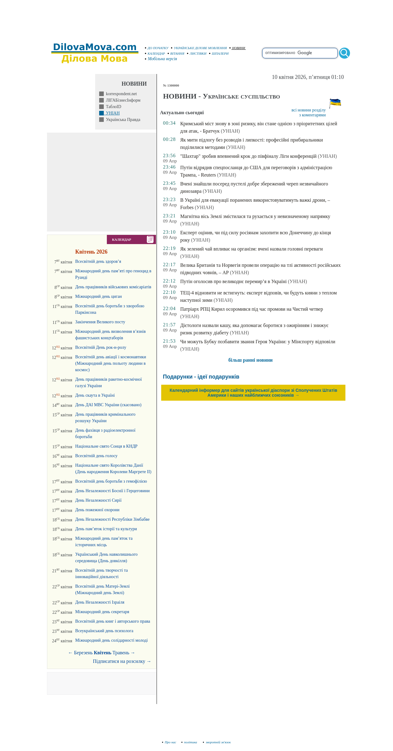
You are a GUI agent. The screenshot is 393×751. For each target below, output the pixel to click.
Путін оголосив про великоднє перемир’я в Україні (233, 281)
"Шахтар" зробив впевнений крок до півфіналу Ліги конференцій (248, 156)
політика (190, 742)
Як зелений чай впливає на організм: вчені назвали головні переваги (251, 248)
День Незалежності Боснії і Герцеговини (112, 490)
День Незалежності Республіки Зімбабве (112, 519)
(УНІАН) (230, 131)
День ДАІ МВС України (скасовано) (108, 405)
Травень (120, 652)
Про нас (169, 742)
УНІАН (112, 113)
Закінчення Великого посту (100, 322)
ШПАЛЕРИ (218, 53)
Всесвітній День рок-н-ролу (100, 347)
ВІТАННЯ (176, 53)
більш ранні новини (250, 360)
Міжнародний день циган (98, 296)
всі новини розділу (308, 110)
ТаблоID (112, 106)
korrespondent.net (120, 93)
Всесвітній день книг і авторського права (112, 621)
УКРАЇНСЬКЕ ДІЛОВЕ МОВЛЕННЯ (199, 48)
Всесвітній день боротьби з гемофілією (111, 481)
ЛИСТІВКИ (196, 53)
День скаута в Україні (95, 395)
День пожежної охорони (97, 510)
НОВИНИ (237, 48)
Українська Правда (122, 119)
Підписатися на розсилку (122, 661)
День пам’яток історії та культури (106, 529)
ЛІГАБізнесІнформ (122, 100)
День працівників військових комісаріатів (113, 287)
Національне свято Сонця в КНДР (106, 446)
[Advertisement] (196, 18)
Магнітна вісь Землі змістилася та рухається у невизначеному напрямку (255, 216)
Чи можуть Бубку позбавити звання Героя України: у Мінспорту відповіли (257, 341)
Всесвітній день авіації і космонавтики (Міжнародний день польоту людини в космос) (110, 363)
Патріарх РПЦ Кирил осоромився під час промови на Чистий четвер (251, 309)
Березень (83, 652)
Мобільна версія (161, 58)
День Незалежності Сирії (98, 500)
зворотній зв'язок (217, 742)
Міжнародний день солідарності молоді (111, 640)
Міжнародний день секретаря (102, 611)
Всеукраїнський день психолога (104, 630)
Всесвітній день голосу (96, 455)
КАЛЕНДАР (155, 53)
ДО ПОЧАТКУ (156, 48)
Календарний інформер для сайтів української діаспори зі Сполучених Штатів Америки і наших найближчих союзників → (253, 393)
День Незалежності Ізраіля (99, 602)
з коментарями (312, 115)
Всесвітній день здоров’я (98, 261)
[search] (300, 53)
